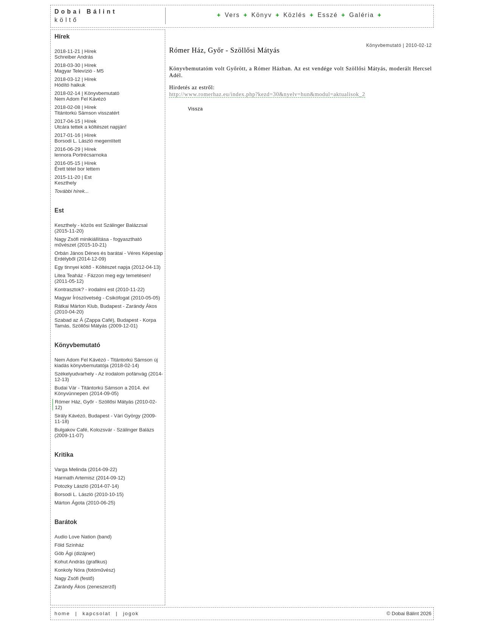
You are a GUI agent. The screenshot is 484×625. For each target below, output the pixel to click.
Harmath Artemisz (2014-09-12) (89, 478)
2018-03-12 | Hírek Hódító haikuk (75, 82)
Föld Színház (69, 545)
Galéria (361, 15)
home (62, 613)
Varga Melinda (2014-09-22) (85, 469)
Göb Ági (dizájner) (74, 553)
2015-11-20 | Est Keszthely (73, 180)
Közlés (294, 15)
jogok (131, 613)
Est (59, 210)
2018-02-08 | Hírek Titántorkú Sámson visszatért (86, 110)
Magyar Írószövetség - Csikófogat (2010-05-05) (107, 298)
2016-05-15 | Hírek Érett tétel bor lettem (77, 166)
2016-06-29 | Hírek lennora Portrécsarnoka (80, 152)
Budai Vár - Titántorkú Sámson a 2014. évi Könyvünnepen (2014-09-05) (101, 390)
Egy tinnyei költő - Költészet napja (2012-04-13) (107, 267)
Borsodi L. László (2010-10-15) (89, 494)
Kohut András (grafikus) (80, 562)
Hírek (62, 36)
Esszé (328, 15)
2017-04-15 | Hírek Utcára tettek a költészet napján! (90, 124)
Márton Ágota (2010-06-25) (84, 503)
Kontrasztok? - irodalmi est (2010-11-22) (99, 289)
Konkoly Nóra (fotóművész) (84, 570)
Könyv (261, 15)
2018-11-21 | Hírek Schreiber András (75, 54)
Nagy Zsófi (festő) (74, 578)
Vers (232, 15)
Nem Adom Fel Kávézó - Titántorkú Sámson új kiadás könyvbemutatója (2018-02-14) (106, 362)
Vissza (195, 109)
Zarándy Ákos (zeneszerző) (85, 586)
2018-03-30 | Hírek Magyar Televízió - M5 (79, 68)
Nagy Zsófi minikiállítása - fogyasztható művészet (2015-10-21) (98, 242)
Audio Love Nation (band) (83, 537)
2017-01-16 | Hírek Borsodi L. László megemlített (87, 138)
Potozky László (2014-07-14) (86, 486)
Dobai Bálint (85, 11)
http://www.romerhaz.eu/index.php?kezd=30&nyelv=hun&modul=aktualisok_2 (267, 94)
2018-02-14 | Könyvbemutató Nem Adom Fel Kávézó (86, 96)
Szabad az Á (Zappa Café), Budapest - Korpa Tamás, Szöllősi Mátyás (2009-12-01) (105, 323)
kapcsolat (96, 613)
